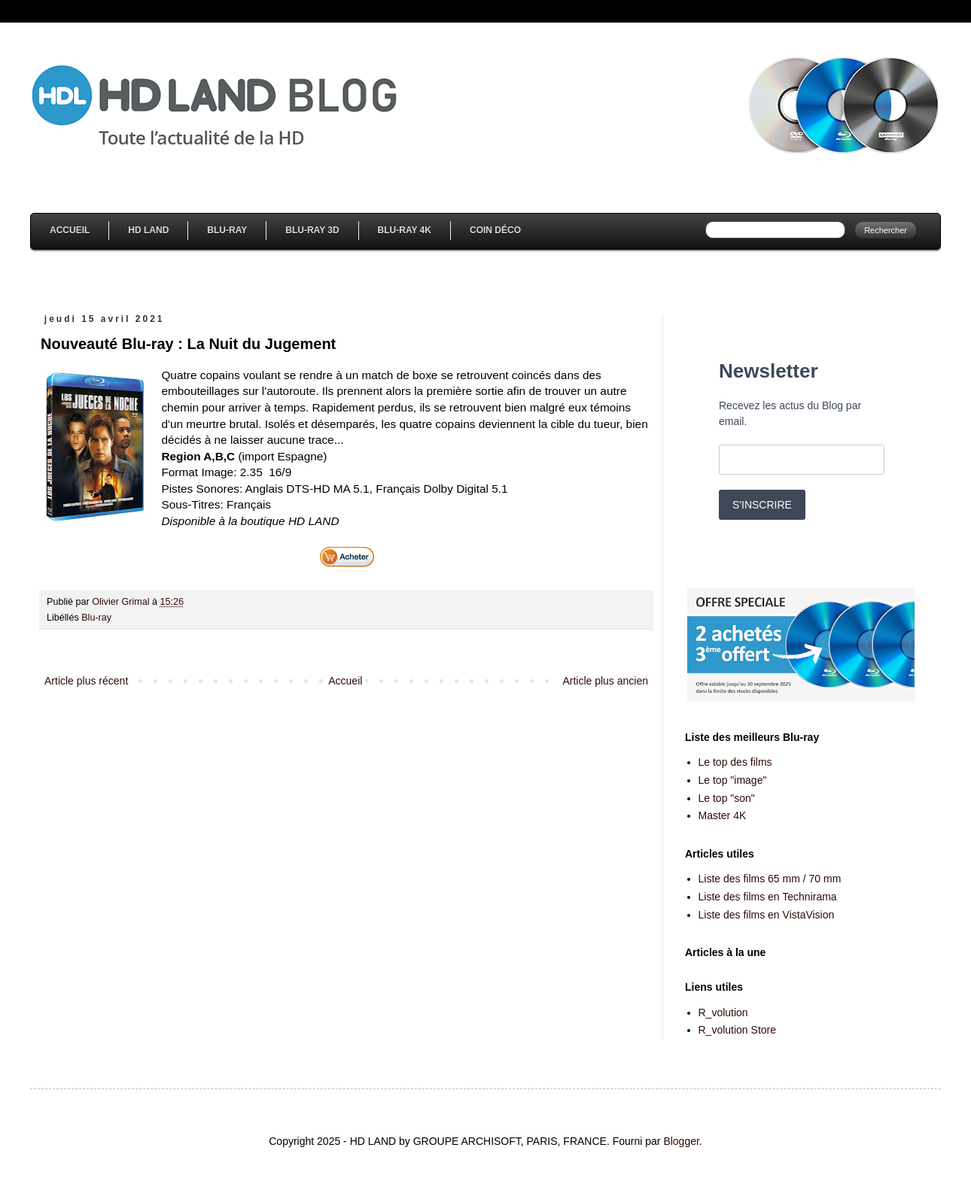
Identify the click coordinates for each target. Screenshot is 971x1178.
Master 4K (723, 815)
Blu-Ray (227, 230)
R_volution (723, 1012)
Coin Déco (495, 230)
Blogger (681, 1141)
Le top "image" (733, 780)
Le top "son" (727, 798)
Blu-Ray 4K (404, 230)
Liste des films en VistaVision (767, 915)
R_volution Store (738, 1030)
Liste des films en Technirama (768, 897)
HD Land (148, 230)
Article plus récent (86, 681)
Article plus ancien (605, 681)
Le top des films (735, 762)
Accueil (70, 230)
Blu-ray (96, 617)
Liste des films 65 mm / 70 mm (770, 879)
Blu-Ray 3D (312, 230)
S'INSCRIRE (762, 505)
